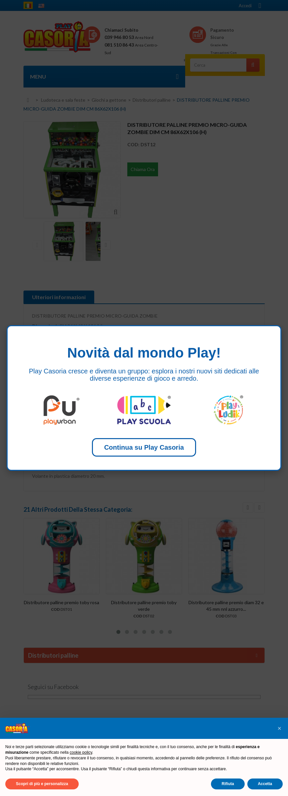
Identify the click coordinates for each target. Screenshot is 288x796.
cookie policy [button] (81, 752)
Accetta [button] (265, 783)
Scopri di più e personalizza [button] (42, 783)
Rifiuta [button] (228, 783)
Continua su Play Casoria (144, 447)
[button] (279, 728)
